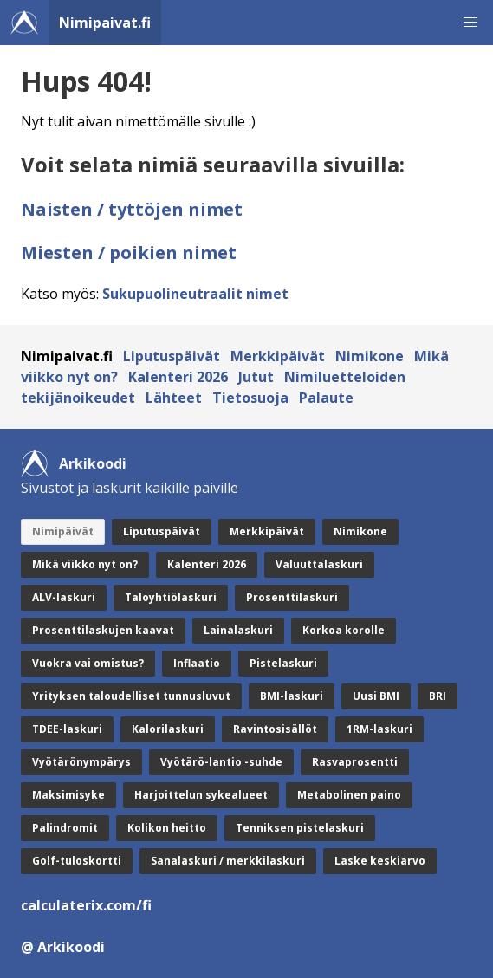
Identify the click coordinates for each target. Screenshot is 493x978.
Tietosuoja (250, 397)
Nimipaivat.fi (105, 22)
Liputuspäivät (171, 356)
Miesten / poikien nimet (129, 252)
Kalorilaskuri (168, 729)
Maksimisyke (68, 794)
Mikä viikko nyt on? (85, 564)
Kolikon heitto (166, 827)
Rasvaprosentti (355, 762)
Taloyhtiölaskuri (171, 597)
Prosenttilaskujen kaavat (103, 630)
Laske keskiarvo (379, 860)
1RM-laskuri (379, 729)
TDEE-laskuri (67, 729)
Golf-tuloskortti (76, 860)
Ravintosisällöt (275, 729)
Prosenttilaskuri (292, 597)
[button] (470, 22)
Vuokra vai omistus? (88, 663)
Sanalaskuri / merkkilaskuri (228, 860)
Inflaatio (196, 663)
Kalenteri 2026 (178, 376)
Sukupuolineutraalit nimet (195, 293)
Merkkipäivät (277, 356)
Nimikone (369, 356)
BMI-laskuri (291, 696)
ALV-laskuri (63, 597)
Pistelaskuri (283, 663)
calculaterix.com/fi (86, 905)
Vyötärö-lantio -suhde (221, 762)
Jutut (256, 376)
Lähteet (174, 397)
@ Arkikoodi (63, 946)
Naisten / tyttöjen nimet (132, 209)
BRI (437, 696)
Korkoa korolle (343, 630)
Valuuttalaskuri (319, 564)
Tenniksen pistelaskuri (300, 827)
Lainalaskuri (238, 630)
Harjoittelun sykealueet (201, 794)
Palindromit (65, 827)
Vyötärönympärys (81, 762)
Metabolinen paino (349, 794)
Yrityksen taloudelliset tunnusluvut (131, 696)
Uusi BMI (376, 696)
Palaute (326, 397)
